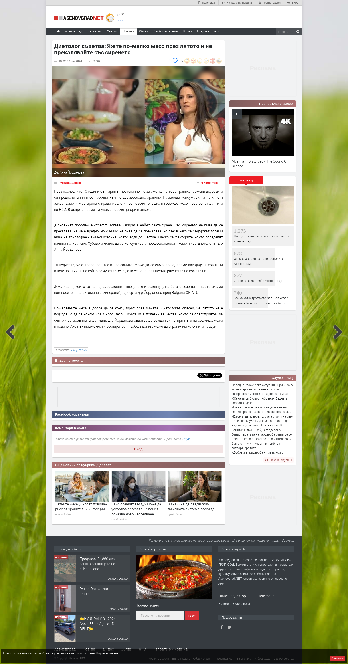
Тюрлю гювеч (147, 605)
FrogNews (79, 349)
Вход (138, 449)
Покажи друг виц (278, 460)
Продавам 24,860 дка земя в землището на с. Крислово (97, 593)
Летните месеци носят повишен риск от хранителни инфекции (137, 506)
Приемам (338, 658)
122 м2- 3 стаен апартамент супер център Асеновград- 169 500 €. (96, 566)
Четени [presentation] (246, 180)
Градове (203, 31)
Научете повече (107, 653)
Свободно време (166, 31)
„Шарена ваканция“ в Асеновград (258, 281)
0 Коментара (209, 183)
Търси (192, 615)
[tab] (246, 181)
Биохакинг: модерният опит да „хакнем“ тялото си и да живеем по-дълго (81, 509)
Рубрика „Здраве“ (71, 183)
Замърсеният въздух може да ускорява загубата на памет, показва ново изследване (193, 509)
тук (187, 439)
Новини (128, 31)
